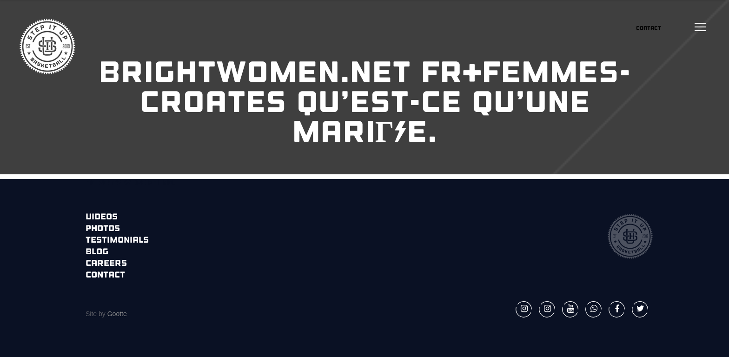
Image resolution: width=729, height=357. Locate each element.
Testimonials (117, 240)
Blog (97, 252)
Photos (103, 229)
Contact (105, 275)
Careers (106, 263)
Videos (102, 217)
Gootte (116, 313)
